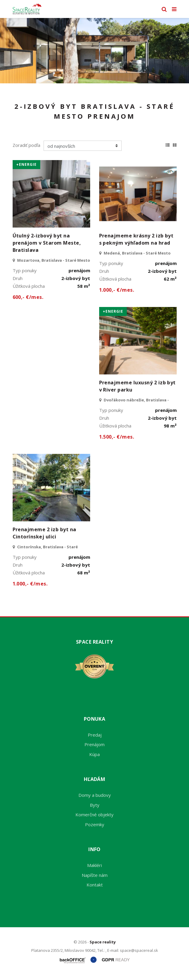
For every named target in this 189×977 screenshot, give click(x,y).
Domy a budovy (94, 795)
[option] (94, 50)
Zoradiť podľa (26, 145)
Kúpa (94, 754)
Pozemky (94, 824)
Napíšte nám (95, 875)
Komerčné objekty (94, 815)
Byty (94, 805)
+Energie (26, 164)
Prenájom (94, 744)
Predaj (95, 735)
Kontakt (95, 885)
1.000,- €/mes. (116, 290)
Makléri (94, 865)
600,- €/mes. (28, 297)
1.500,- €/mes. (116, 436)
